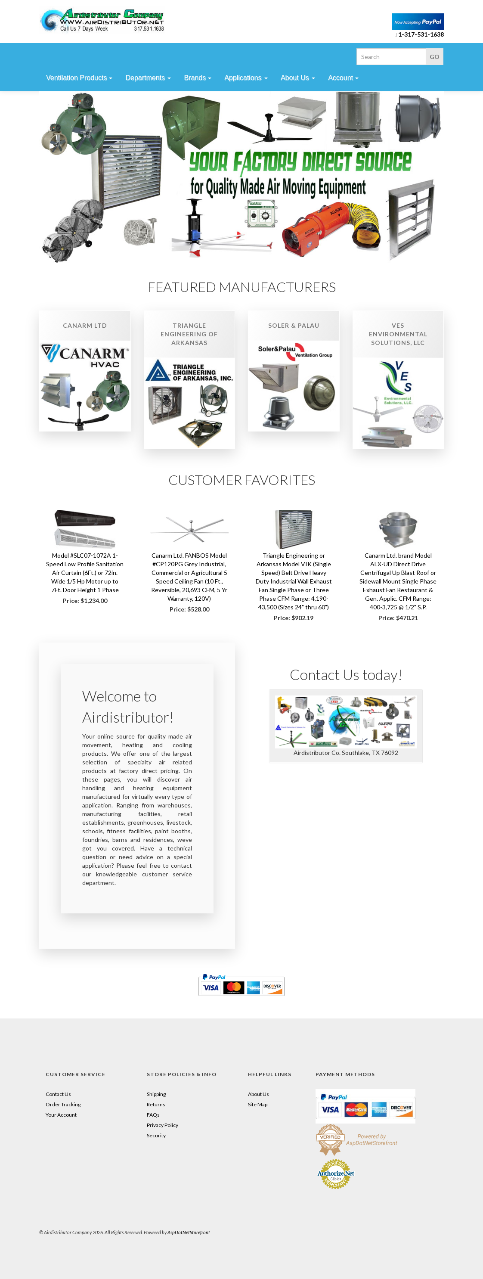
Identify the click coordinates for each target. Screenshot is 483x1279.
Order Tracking (63, 1104)
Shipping (156, 1094)
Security (156, 1135)
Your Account (61, 1114)
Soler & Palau (293, 325)
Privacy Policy (162, 1125)
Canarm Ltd (85, 325)
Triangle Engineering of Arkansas (189, 334)
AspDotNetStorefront (188, 1232)
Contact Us (58, 1094)
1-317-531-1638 (421, 34)
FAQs (153, 1114)
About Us (258, 1094)
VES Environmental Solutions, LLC (398, 334)
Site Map (257, 1104)
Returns (156, 1104)
